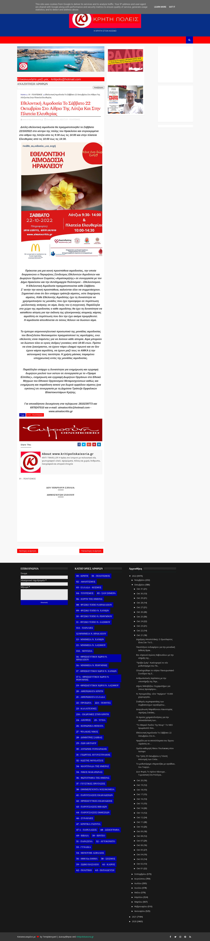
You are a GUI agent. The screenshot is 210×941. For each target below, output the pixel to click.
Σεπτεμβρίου (140, 874)
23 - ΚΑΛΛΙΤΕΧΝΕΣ (86, 708)
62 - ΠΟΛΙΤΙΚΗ (84, 870)
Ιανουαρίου (140, 911)
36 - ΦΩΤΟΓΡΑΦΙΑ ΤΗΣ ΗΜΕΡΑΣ (92, 778)
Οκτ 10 (140, 826)
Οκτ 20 (140, 780)
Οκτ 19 (140, 785)
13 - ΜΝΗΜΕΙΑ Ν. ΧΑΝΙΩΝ (90, 639)
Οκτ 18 (140, 789)
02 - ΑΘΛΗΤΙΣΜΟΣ (85, 581)
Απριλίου (138, 897)
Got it (172, 7)
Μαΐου (137, 892)
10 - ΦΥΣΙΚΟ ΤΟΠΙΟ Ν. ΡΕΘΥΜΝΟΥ (94, 616)
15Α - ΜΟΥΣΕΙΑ (84, 651)
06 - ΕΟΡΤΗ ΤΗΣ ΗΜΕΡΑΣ (89, 599)
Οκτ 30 (140, 593)
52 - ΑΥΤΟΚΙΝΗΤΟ (105, 841)
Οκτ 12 (140, 817)
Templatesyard (49, 936)
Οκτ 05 (140, 849)
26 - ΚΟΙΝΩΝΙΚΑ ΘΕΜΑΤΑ (89, 726)
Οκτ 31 (140, 589)
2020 (134, 921)
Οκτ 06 (140, 845)
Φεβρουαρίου (141, 906)
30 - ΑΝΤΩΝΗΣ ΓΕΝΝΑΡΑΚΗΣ (91, 749)
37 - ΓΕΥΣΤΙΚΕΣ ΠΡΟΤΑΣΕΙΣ (90, 783)
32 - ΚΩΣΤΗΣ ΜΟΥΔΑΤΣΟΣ (90, 760)
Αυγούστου (140, 878)
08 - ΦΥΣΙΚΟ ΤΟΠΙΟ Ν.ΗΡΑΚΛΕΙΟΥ (94, 604)
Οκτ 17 (140, 794)
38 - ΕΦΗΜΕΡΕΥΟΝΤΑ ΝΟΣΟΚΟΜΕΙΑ (95, 789)
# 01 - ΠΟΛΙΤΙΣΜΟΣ (35, 415)
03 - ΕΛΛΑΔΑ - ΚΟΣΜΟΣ (88, 587)
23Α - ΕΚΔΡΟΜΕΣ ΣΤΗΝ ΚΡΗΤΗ (92, 714)
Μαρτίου (138, 901)
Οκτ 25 (140, 616)
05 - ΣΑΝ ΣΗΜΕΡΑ (106, 593)
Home (23, 94)
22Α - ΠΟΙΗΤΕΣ (103, 702)
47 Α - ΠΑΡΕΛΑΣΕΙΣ (86, 829)
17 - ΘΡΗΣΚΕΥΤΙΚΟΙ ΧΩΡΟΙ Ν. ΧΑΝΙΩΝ (96, 671)
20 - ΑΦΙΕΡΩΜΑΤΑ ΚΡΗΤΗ (89, 691)
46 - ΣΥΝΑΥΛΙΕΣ (84, 818)
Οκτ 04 (140, 854)
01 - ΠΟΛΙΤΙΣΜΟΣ (35, 94)
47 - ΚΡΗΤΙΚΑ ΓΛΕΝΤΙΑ (88, 824)
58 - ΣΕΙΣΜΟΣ (108, 858)
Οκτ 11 (140, 822)
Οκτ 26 (140, 612)
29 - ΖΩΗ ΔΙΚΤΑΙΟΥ (86, 743)
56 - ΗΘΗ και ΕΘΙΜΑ (87, 858)
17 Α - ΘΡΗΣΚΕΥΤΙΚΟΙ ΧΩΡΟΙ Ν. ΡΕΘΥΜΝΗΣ (92, 678)
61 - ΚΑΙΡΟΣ (108, 864)
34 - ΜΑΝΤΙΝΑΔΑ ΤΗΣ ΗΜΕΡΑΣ (92, 766)
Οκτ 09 (140, 831)
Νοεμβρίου (139, 580)
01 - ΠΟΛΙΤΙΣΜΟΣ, (73, 119)
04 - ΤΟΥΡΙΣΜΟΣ (85, 593)
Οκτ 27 (140, 607)
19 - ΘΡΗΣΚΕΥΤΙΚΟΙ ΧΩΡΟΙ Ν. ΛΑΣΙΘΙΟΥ (97, 685)
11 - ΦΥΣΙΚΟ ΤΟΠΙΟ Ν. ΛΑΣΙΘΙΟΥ (93, 622)
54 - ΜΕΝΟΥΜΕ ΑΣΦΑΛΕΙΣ (90, 853)
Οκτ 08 (140, 836)
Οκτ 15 (140, 803)
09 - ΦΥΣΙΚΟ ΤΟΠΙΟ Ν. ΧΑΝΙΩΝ (92, 610)
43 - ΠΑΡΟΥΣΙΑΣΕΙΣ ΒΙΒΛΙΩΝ (91, 806)
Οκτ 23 (140, 626)
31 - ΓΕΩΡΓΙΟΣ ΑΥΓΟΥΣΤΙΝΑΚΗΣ (93, 754)
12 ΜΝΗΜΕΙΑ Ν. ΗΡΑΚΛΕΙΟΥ (91, 633)
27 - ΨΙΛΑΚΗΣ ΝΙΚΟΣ (87, 731)
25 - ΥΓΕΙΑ (99, 720)
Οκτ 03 (140, 859)
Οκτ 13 (140, 812)
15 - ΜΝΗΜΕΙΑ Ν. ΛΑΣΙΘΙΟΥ (91, 645)
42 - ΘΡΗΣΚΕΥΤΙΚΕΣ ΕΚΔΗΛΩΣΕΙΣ (94, 801)
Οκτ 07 (140, 840)
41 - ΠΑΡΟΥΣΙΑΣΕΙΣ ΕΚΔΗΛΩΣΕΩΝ (94, 795)
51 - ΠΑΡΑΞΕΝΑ (84, 841)
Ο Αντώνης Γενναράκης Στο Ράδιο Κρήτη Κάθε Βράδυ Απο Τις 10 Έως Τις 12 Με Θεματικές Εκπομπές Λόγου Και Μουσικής (125, 77)
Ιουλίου (138, 883)
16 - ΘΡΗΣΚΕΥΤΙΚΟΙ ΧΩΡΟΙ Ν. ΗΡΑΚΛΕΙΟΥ (91, 658)
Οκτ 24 (140, 621)
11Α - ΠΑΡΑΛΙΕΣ (84, 628)
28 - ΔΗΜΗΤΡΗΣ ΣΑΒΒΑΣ (89, 737)
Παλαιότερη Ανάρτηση (91, 551)
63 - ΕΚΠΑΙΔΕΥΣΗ (104, 870)
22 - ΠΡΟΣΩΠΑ (83, 702)
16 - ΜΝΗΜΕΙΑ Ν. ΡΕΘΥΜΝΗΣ (91, 665)
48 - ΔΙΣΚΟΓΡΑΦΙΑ (109, 829)
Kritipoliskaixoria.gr (85, 936)
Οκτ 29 (140, 598)
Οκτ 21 (140, 635)
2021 (134, 916)
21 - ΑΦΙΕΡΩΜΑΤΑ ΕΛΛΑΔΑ (90, 697)
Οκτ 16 (140, 799)
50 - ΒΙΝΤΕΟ (98, 835)
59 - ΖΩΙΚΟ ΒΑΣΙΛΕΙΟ (87, 864)
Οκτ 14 (140, 808)
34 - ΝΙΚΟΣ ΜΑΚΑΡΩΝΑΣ (89, 772)
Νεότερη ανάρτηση (27, 551)
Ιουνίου (138, 888)
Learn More (160, 7)
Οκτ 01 (140, 868)
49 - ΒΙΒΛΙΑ (82, 835)
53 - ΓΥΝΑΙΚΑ (83, 847)
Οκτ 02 (140, 863)
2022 (134, 576)
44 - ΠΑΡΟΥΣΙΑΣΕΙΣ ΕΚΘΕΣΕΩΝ (92, 812)
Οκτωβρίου (139, 584)
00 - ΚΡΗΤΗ (82, 576)
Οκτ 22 (140, 630)
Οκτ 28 (140, 602)
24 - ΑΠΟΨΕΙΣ (83, 720)
